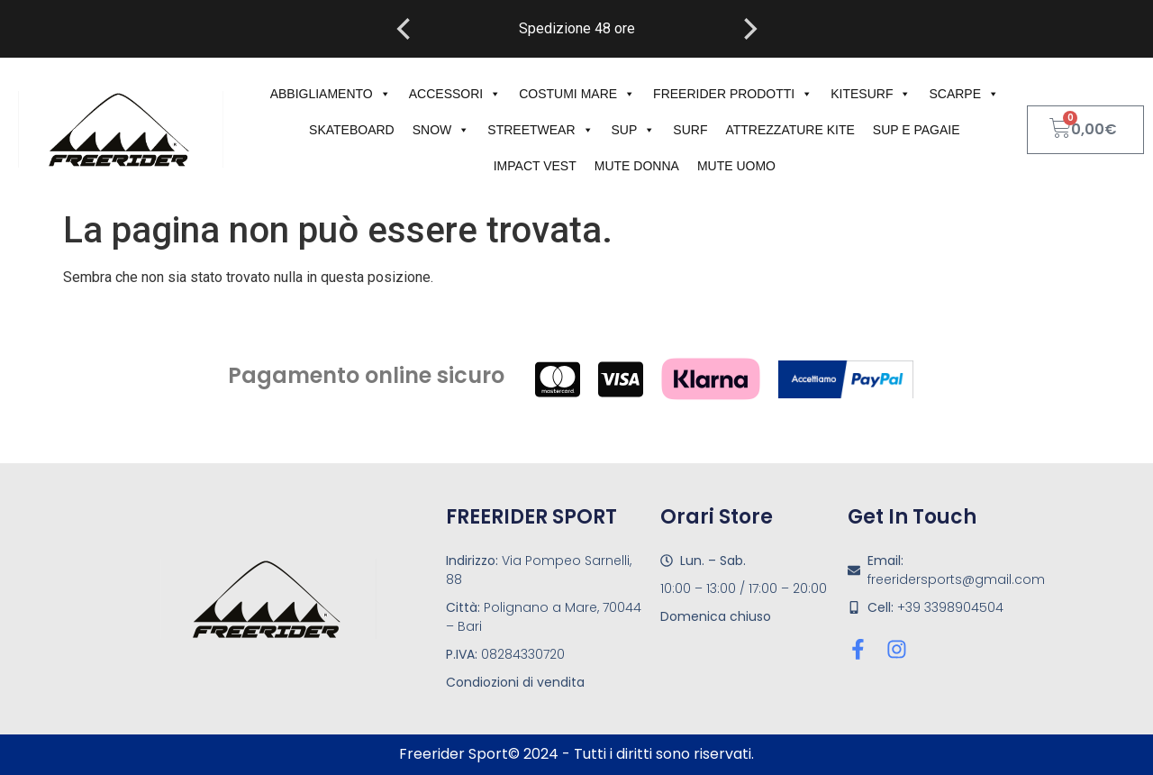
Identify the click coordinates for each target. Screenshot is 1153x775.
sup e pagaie (916, 130)
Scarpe (964, 94)
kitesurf (871, 94)
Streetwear (540, 130)
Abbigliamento (330, 94)
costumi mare (577, 94)
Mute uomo (736, 166)
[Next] (749, 29)
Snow (441, 130)
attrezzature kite (789, 130)
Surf (690, 130)
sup (634, 130)
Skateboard (352, 130)
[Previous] (405, 29)
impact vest (535, 166)
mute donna (637, 166)
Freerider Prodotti (733, 94)
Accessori (455, 94)
